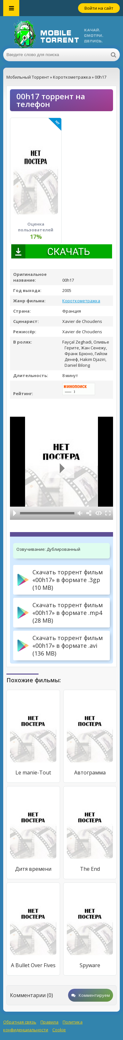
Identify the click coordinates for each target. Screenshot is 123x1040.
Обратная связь (19, 1022)
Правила (49, 1022)
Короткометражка (81, 301)
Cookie (59, 1030)
